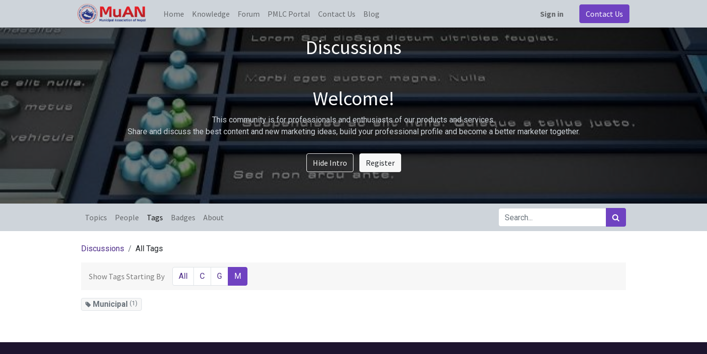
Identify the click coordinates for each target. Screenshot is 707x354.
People (127, 217)
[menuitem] (177, 14)
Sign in (548, 14)
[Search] (616, 217)
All (183, 276)
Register (380, 163)
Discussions (102, 248)
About (213, 217)
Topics (96, 217)
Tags (155, 217)
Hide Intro (330, 163)
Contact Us (601, 14)
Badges (183, 217)
